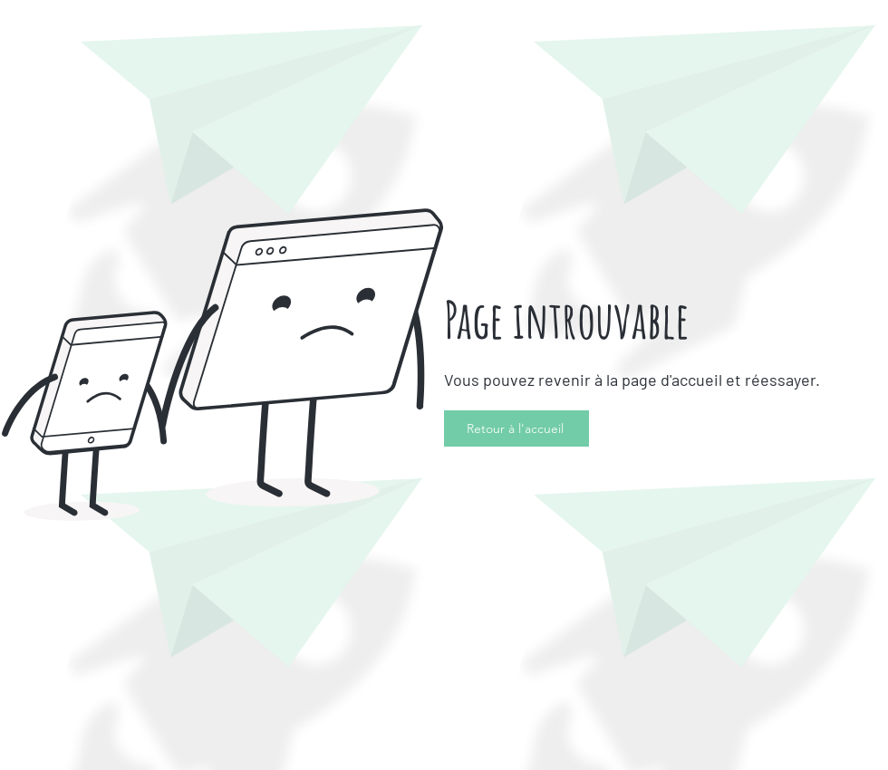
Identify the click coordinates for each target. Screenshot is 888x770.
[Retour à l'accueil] (516, 428)
